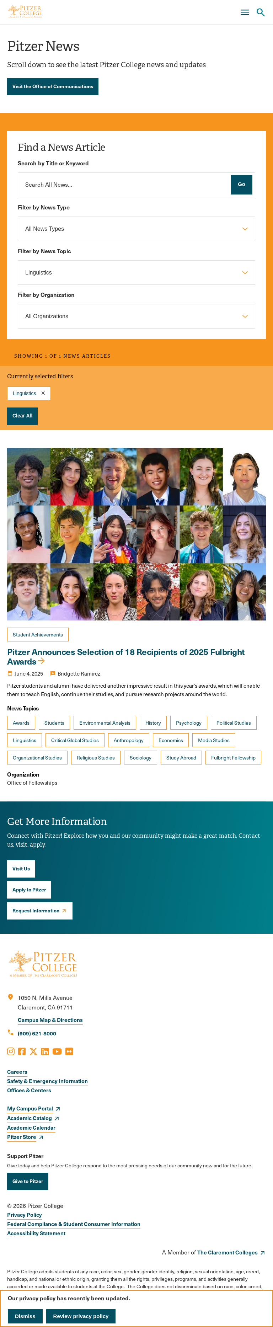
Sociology (140, 757)
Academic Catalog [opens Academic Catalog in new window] (29, 1117)
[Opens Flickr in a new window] (69, 1051)
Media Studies (214, 740)
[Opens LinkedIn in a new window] (45, 1051)
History (153, 722)
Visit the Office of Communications (52, 86)
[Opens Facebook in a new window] (22, 1051)
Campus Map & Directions (50, 1019)
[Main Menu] (244, 12)
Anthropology (129, 740)
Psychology (189, 722)
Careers (17, 1071)
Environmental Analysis (104, 722)
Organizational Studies (37, 757)
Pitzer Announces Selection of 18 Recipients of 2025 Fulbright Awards (126, 656)
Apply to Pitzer (29, 889)
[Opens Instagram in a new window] (11, 1051)
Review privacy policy (81, 1316)
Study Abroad (181, 757)
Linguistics (24, 740)
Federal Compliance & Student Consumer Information (73, 1223)
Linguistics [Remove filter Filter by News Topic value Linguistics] (24, 393)
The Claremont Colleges (227, 1252)
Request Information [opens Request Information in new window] (35, 910)
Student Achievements (38, 634)
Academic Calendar (31, 1127)
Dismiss (25, 1316)
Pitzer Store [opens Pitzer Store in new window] (21, 1136)
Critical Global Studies (75, 740)
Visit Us (21, 868)
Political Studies (233, 722)
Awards (21, 722)
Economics (171, 740)
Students (54, 722)
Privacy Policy (24, 1214)
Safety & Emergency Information (47, 1080)
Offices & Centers (29, 1090)
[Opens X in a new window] (33, 1051)
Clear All (22, 416)
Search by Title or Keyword (53, 163)
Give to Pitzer (27, 1180)
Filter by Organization (46, 294)
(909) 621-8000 (37, 1033)
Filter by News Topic (44, 251)
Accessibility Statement (36, 1233)
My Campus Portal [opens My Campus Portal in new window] (30, 1108)
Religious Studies (96, 757)
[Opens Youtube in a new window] (57, 1051)
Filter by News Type (44, 207)
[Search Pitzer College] (260, 12)
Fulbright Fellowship (233, 757)
